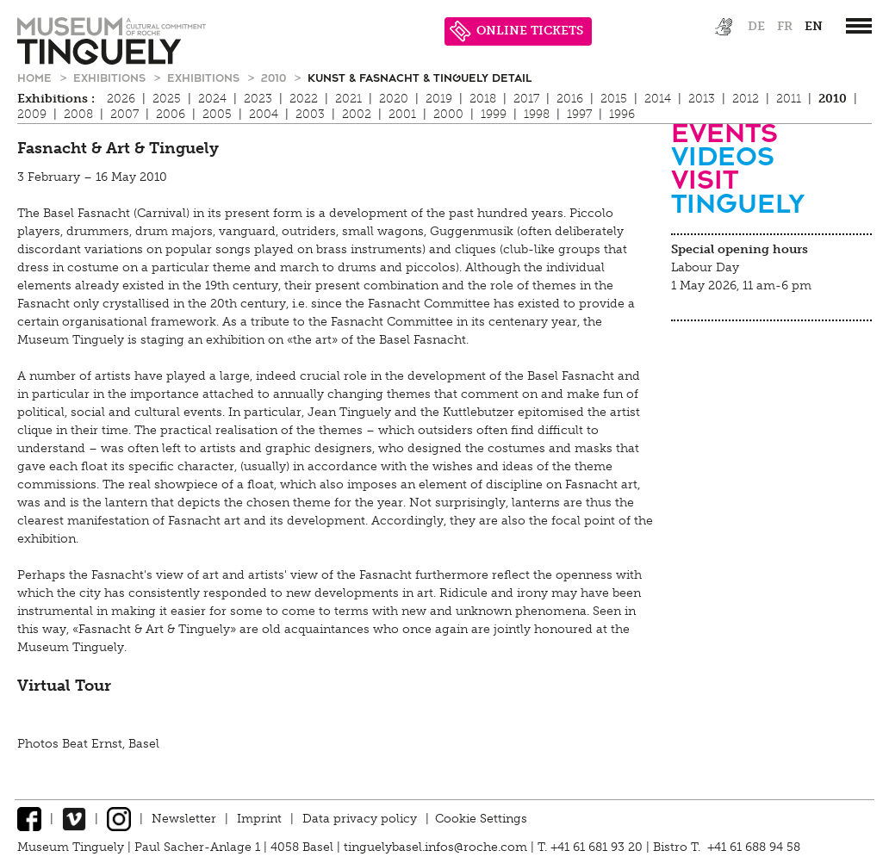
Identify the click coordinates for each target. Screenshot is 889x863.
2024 (212, 98)
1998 (537, 114)
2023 (258, 98)
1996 (622, 114)
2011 (788, 98)
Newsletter (184, 818)
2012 (745, 98)
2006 (170, 114)
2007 (124, 114)
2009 (32, 114)
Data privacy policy (359, 818)
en (814, 26)
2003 (310, 114)
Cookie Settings (481, 818)
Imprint (259, 818)
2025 (166, 98)
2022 (303, 98)
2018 (482, 98)
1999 (494, 114)
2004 (263, 114)
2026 (121, 98)
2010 (275, 77)
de (756, 26)
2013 (701, 98)
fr (785, 26)
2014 (657, 98)
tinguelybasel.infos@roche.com (437, 847)
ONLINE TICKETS (516, 31)
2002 (356, 114)
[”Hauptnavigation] (859, 25)
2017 (526, 98)
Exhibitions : (56, 98)
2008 (78, 114)
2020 (393, 98)
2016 (569, 98)
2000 (448, 114)
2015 (613, 98)
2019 (439, 98)
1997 (579, 114)
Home (36, 77)
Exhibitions (111, 77)
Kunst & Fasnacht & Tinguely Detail (420, 77)
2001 (402, 114)
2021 (348, 98)
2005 (217, 114)
